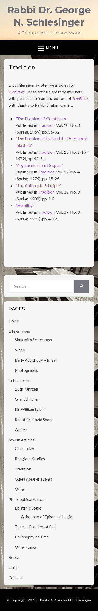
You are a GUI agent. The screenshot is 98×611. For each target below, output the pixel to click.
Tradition (46, 125)
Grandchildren (27, 399)
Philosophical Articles (28, 499)
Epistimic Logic (28, 508)
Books (14, 557)
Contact (16, 577)
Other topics (26, 547)
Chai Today (24, 448)
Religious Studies (30, 458)
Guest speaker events (33, 479)
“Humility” (24, 205)
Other (20, 489)
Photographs (26, 370)
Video (20, 350)
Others (21, 429)
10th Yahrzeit (26, 389)
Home (14, 321)
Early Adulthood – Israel (36, 360)
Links (13, 567)
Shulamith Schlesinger (34, 339)
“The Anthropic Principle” (38, 185)
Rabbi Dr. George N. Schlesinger (65, 600)
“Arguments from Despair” (39, 165)
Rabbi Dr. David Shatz (34, 419)
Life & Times (19, 331)
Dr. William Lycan (30, 409)
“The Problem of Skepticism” (41, 118)
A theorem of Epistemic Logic (46, 516)
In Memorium (20, 380)
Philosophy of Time (32, 537)
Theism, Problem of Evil (35, 526)
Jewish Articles (21, 440)
